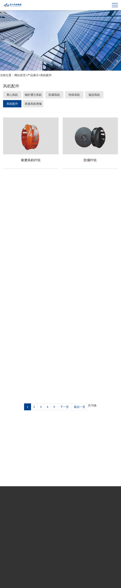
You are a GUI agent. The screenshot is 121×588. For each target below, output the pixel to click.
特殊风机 (74, 95)
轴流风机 (94, 95)
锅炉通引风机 (33, 95)
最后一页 (79, 406)
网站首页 (20, 75)
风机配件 (46, 75)
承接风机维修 (33, 104)
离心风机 (12, 95)
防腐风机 (54, 95)
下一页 (64, 406)
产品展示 (33, 75)
